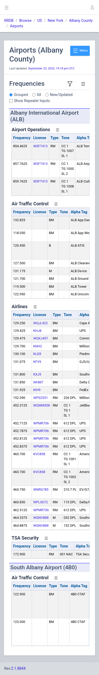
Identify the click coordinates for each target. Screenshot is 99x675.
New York (55, 20)
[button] (92, 7)
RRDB (8, 20)
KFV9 (37, 362)
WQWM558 (41, 405)
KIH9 (36, 390)
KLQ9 (37, 354)
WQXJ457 (40, 338)
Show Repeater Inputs (32, 101)
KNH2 (37, 346)
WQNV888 (41, 518)
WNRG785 (41, 489)
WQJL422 (40, 323)
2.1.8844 (18, 668)
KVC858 (39, 454)
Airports (16, 26)
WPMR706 (41, 423)
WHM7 (38, 382)
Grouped (21, 95)
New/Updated (61, 95)
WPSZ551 (40, 398)
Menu (80, 51)
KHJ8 (37, 331)
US (39, 20)
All (39, 95)
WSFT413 (40, 146)
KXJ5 (37, 374)
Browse (25, 20)
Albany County (81, 20)
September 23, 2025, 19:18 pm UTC (51, 68)
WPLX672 (40, 502)
